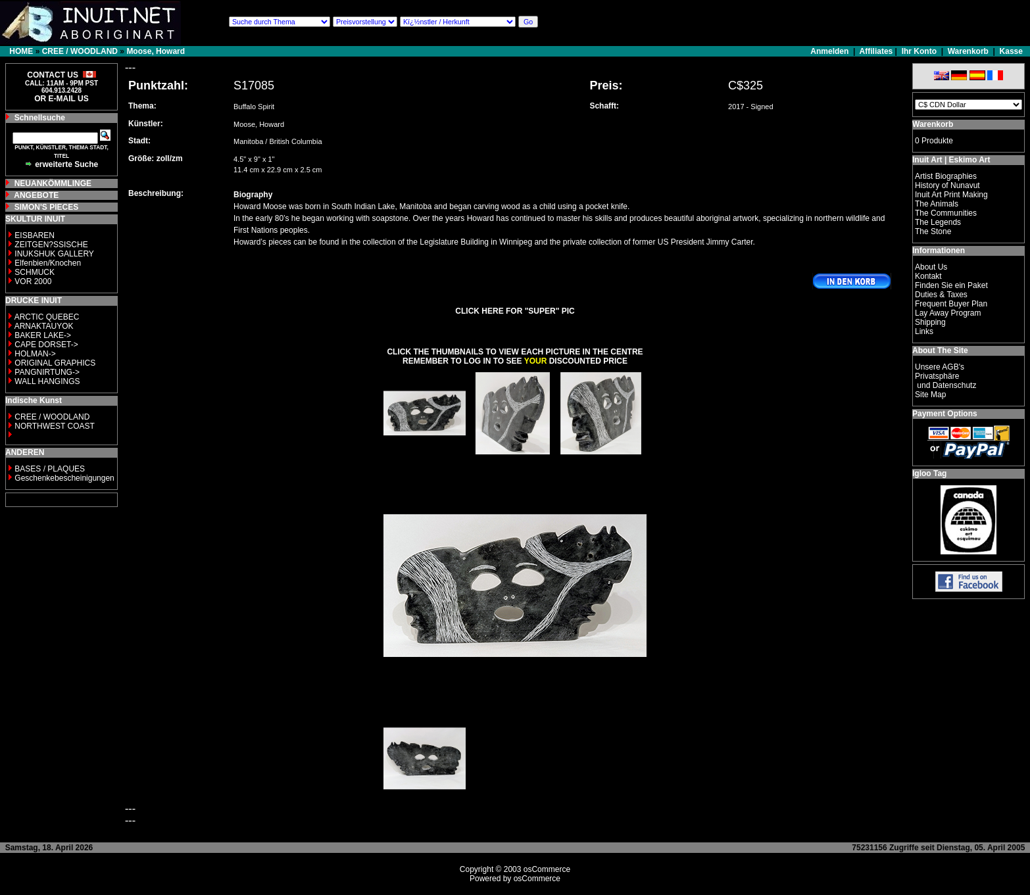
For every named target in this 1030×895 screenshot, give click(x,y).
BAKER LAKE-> (42, 335)
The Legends (938, 222)
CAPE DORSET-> (46, 344)
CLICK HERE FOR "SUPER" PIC (514, 311)
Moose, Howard (155, 51)
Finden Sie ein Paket (951, 285)
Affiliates (876, 51)
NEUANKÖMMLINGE (52, 183)
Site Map (930, 394)
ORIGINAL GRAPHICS (54, 363)
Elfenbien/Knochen (47, 263)
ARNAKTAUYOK (44, 326)
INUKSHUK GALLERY (54, 253)
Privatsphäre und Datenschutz (945, 381)
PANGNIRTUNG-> (47, 372)
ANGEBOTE (36, 195)
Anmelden (830, 51)
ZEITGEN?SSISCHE (50, 244)
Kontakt (928, 276)
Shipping (930, 322)
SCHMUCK (34, 272)
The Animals (936, 203)
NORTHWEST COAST (53, 426)
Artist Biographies (946, 176)
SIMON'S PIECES (46, 207)
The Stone (933, 231)
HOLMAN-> (34, 353)
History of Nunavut (947, 185)
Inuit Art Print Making (951, 194)
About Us (931, 267)
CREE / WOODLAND (80, 51)
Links (924, 331)
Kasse (1011, 51)
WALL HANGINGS (47, 381)
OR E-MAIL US (61, 98)
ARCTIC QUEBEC (47, 317)
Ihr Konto (919, 51)
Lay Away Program (948, 313)
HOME (21, 51)
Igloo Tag (929, 473)
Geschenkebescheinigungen (64, 478)
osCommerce (547, 869)
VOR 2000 (32, 281)
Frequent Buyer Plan (951, 303)
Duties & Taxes (941, 294)
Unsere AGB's (939, 367)
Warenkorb (968, 51)
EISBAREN (34, 235)
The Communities (946, 213)
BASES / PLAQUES (49, 468)
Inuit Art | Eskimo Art (951, 159)
